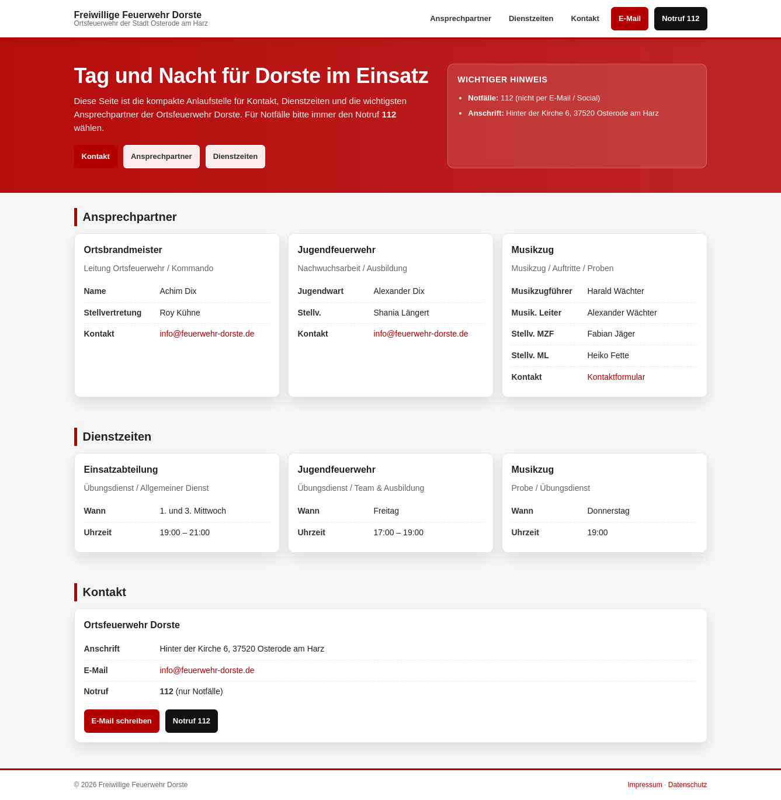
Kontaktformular (616, 377)
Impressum (644, 785)
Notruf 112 (680, 18)
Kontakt (585, 18)
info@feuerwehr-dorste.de (207, 333)
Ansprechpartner (460, 18)
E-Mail (630, 18)
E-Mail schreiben (122, 720)
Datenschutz (687, 785)
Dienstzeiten (531, 18)
